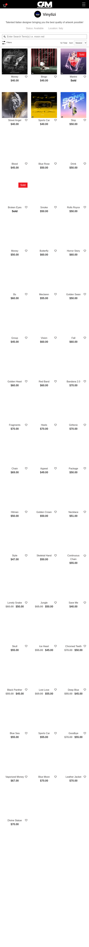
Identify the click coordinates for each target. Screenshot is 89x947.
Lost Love (44, 690)
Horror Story (73, 251)
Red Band (44, 381)
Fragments (14, 425)
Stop (73, 120)
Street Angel (14, 120)
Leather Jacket (73, 777)
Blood (15, 164)
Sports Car (44, 120)
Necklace (73, 512)
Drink (73, 164)
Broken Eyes (15, 207)
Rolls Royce (73, 207)
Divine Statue (15, 820)
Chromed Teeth (73, 646)
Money (14, 76)
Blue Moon (44, 777)
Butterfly (44, 251)
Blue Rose (44, 164)
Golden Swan (73, 294)
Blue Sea (15, 733)
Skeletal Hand (44, 555)
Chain (15, 468)
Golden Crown (44, 512)
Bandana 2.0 (73, 381)
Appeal (44, 468)
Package (73, 468)
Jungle (44, 602)
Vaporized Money (15, 777)
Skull (14, 646)
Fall (73, 338)
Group (14, 338)
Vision (44, 338)
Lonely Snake (14, 602)
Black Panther (14, 690)
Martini (73, 76)
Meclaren (44, 294)
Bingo (44, 76)
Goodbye (73, 733)
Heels (44, 425)
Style (14, 555)
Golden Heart (15, 381)
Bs (14, 294)
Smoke (44, 207)
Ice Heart (44, 646)
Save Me (73, 602)
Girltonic (73, 425)
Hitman (15, 512)
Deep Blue (73, 690)
